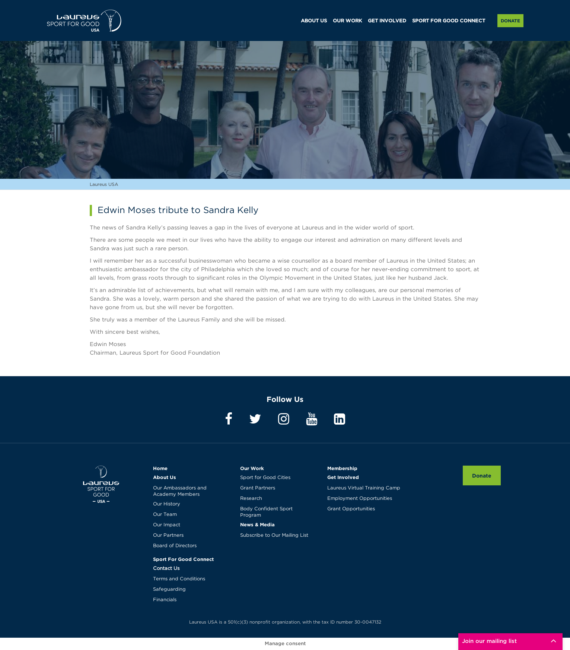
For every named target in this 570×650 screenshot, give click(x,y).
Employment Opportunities (359, 499)
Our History (166, 504)
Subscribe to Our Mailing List (274, 535)
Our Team (165, 515)
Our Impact (166, 525)
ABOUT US (314, 21)
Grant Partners (257, 488)
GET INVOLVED (387, 21)
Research (251, 499)
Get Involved (343, 477)
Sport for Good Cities (265, 478)
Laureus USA (84, 20)
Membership (342, 468)
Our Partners (168, 535)
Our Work (252, 468)
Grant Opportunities (351, 509)
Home (160, 468)
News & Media (257, 524)
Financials (164, 600)
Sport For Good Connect (183, 559)
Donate (510, 20)
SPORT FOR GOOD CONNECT (448, 21)
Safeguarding (169, 589)
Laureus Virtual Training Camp (363, 488)
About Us (164, 477)
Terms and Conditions (179, 579)
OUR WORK (347, 21)
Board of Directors (175, 546)
